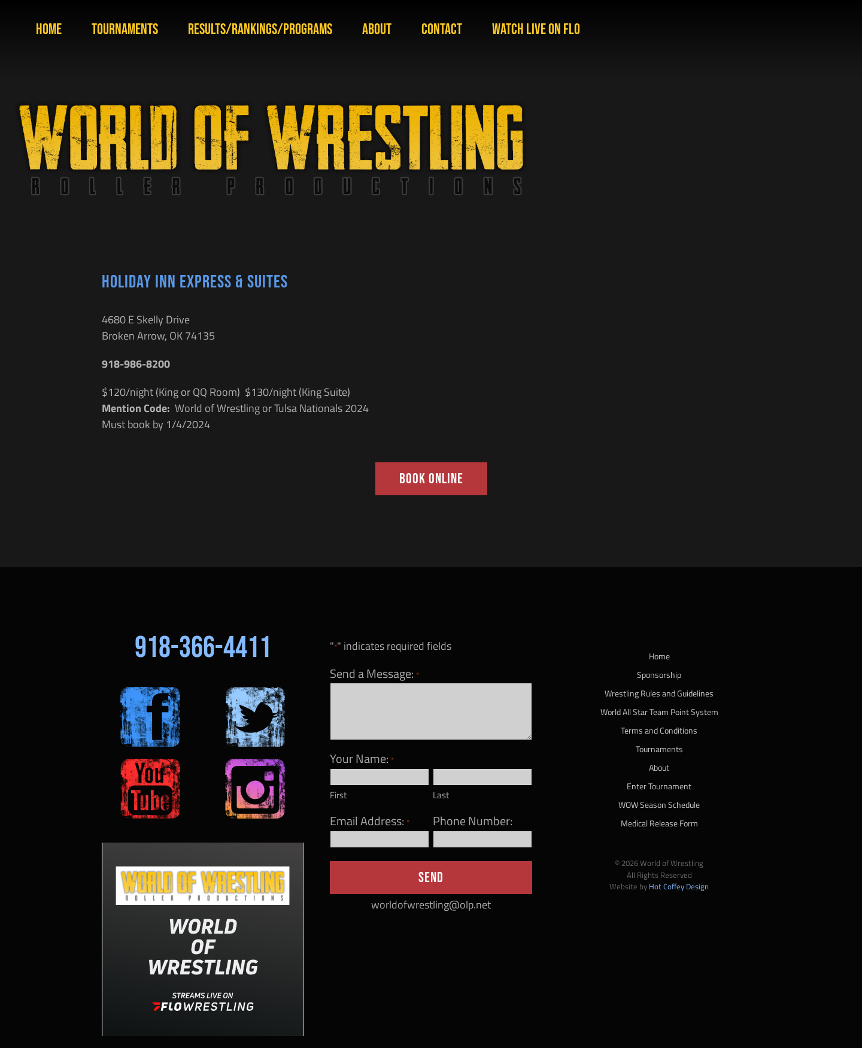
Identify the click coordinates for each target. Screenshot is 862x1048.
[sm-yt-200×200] (150, 764)
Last (441, 795)
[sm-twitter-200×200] (255, 692)
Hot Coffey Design (679, 886)
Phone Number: (472, 821)
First (338, 795)
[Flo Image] (202, 848)
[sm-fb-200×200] (150, 692)
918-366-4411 (203, 648)
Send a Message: (374, 674)
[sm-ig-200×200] (255, 764)
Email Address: (369, 821)
